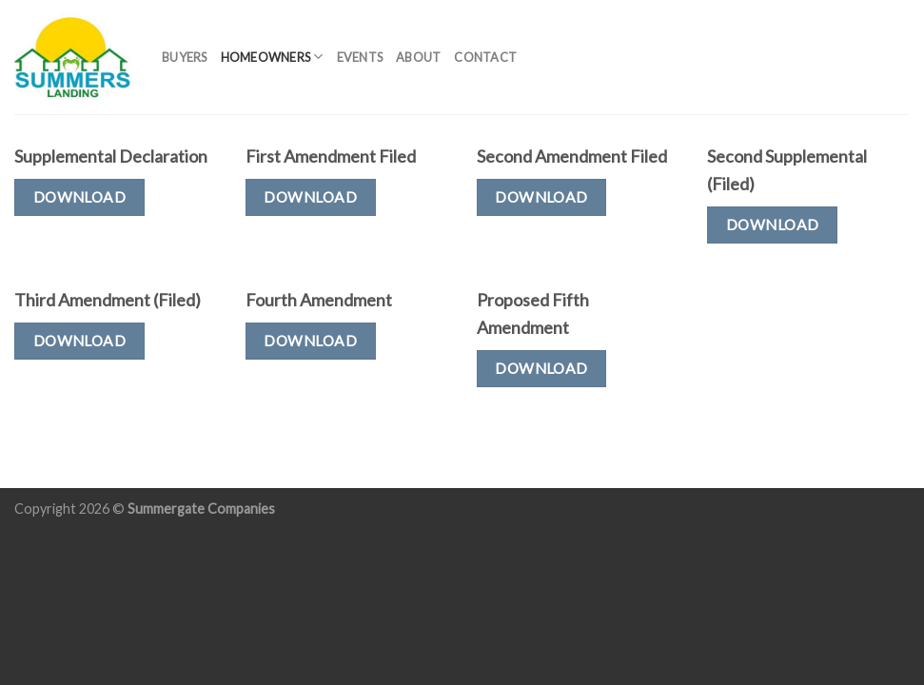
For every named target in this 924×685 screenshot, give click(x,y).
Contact (485, 57)
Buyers (184, 57)
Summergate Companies (201, 508)
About (418, 57)
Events (360, 57)
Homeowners (272, 57)
